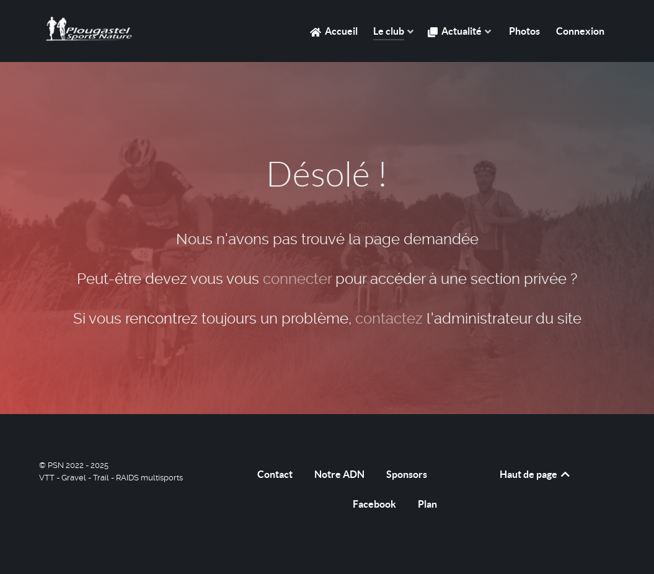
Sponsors (406, 474)
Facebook (374, 504)
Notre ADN (339, 474)
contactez (389, 318)
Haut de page (536, 474)
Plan (427, 504)
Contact (275, 474)
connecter (297, 279)
